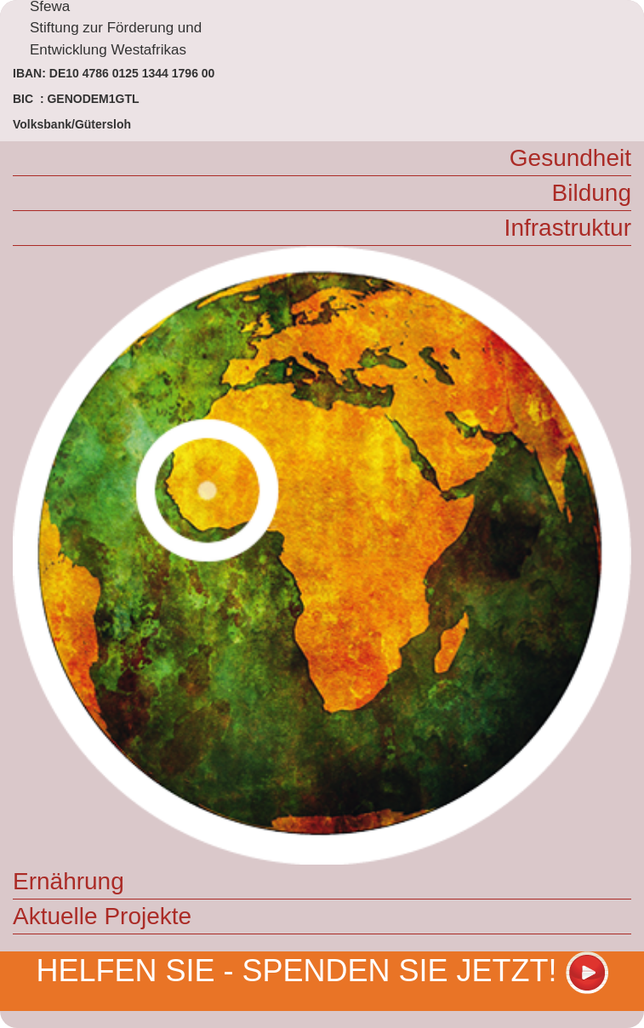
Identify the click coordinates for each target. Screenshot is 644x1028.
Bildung (591, 193)
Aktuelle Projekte (102, 916)
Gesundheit (570, 158)
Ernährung (68, 881)
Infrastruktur (567, 227)
